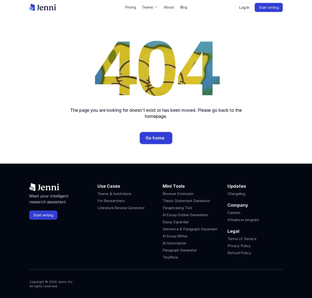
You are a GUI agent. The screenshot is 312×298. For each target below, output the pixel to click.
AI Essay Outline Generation (185, 215)
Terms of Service (241, 238)
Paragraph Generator (180, 250)
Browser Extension (178, 193)
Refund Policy (239, 253)
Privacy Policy (239, 245)
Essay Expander (176, 222)
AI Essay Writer (175, 236)
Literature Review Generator (121, 207)
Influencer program (243, 219)
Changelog (236, 193)
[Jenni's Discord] (280, 282)
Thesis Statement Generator (186, 200)
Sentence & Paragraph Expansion (190, 229)
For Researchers (111, 200)
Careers (234, 212)
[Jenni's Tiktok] (262, 282)
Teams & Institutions (114, 193)
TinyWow (170, 257)
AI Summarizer (174, 243)
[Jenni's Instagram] (245, 282)
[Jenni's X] (271, 282)
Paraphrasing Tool (177, 207)
